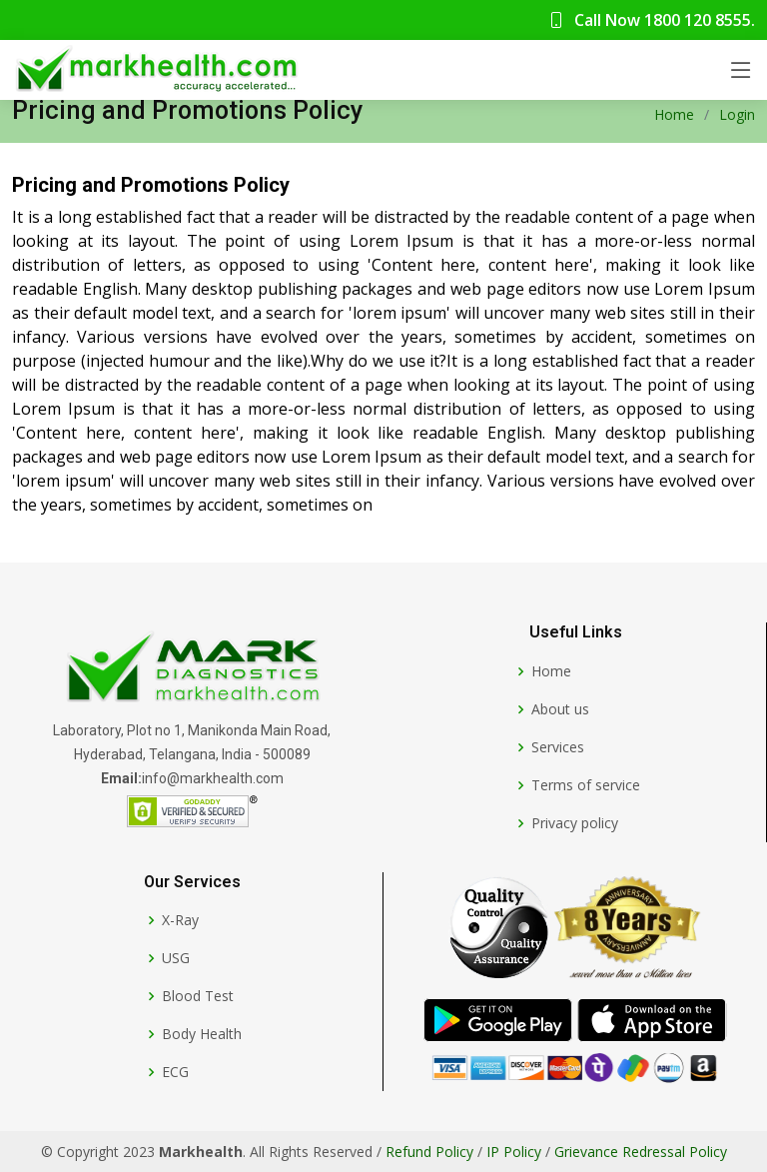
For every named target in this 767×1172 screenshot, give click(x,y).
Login (737, 114)
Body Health (202, 1034)
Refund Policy (429, 1151)
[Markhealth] (192, 668)
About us (560, 709)
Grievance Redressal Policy (640, 1151)
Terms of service (585, 785)
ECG (175, 1072)
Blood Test (198, 996)
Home (674, 114)
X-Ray (180, 920)
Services (557, 747)
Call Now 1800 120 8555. (651, 20)
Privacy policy (574, 823)
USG (176, 958)
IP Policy (513, 1151)
